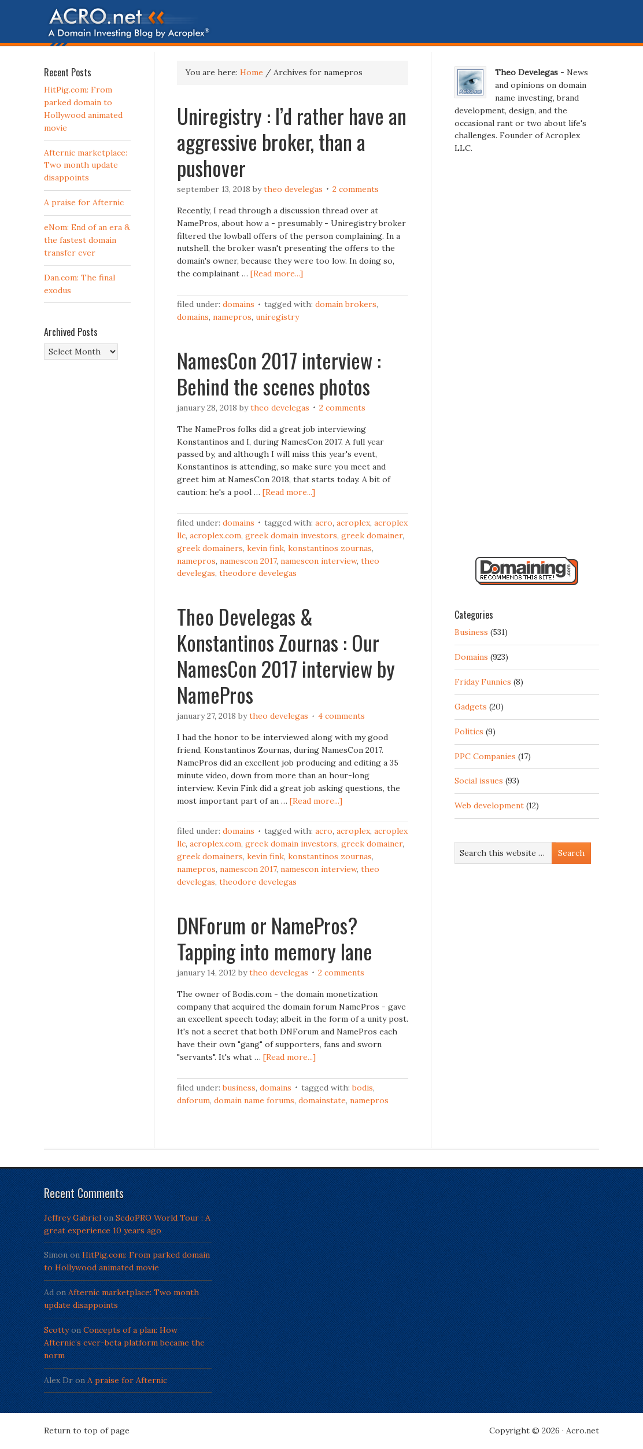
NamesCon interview (318, 561)
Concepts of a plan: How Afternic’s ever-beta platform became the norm (124, 1343)
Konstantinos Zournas (330, 548)
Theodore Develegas (258, 573)
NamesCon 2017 (248, 561)
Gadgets (470, 706)
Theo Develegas (293, 189)
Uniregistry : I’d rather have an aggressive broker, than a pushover (292, 141)
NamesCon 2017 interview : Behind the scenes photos (279, 373)
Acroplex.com (215, 535)
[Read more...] (276, 273)
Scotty (56, 1330)
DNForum (193, 1100)
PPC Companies (485, 756)
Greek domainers (210, 548)
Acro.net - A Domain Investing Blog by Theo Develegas (321, 26)
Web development (489, 805)
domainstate (322, 1100)
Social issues (478, 780)
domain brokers (345, 304)
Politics (468, 731)
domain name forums (254, 1100)
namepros (232, 317)
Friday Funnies (482, 682)
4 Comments (341, 716)
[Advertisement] (526, 360)
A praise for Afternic (84, 202)
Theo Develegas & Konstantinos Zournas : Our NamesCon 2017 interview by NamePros (286, 655)
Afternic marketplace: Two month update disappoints (85, 165)
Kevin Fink (265, 548)
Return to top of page (87, 1430)
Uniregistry (277, 317)
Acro (323, 523)
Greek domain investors (291, 535)
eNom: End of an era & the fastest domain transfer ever (87, 240)
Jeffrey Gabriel (72, 1218)
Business (239, 1087)
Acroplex (353, 523)
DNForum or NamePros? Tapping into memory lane (274, 938)
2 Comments (355, 189)
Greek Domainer (371, 535)
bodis (362, 1087)
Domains (238, 304)
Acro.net (582, 1430)
